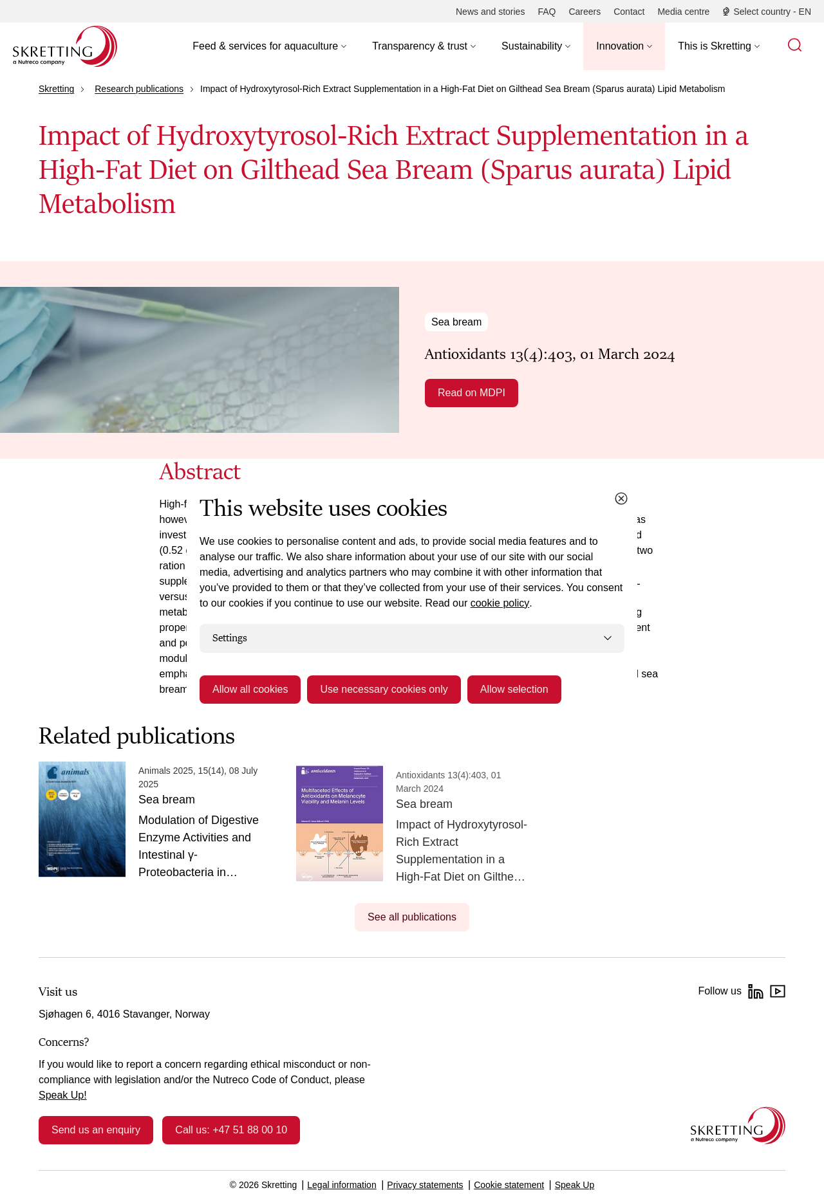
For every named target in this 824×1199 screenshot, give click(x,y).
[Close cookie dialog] (621, 498)
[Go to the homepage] (738, 1125)
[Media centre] (683, 11)
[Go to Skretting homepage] (65, 46)
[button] (269, 46)
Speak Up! (63, 1095)
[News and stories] (490, 11)
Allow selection (514, 689)
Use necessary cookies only (383, 689)
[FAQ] (546, 11)
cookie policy (500, 603)
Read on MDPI (471, 392)
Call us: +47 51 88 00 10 (231, 1129)
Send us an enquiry (96, 1129)
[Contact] (629, 11)
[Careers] (584, 11)
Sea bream (456, 321)
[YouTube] (777, 991)
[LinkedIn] (755, 991)
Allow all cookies (250, 689)
